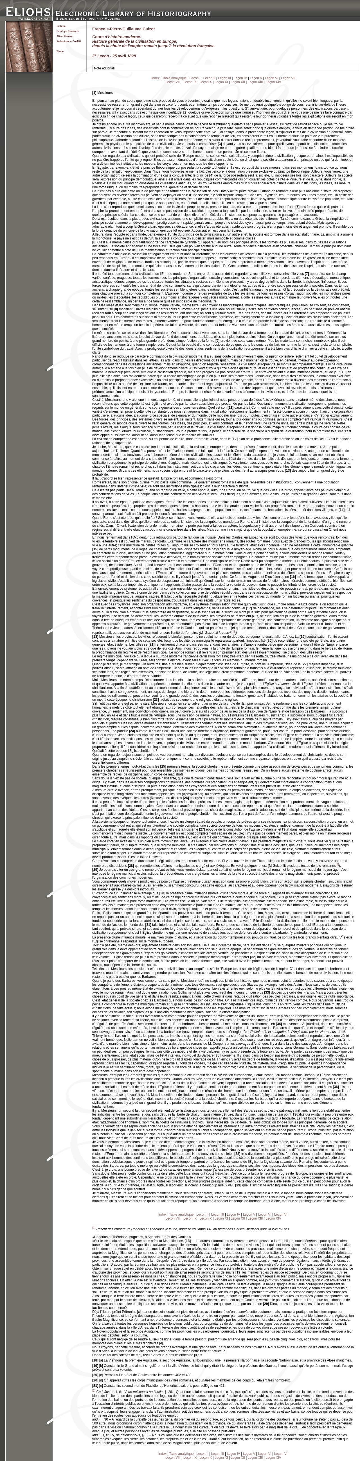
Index (155, 78)
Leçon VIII (173, 82)
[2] (337, 864)
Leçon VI (271, 78)
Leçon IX (190, 82)
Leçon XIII (255, 82)
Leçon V (256, 78)
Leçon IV (240, 78)
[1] (233, 631)
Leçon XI (221, 82)
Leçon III (224, 78)
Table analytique (174, 78)
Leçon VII (288, 78)
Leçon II (209, 78)
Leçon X (205, 82)
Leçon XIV (273, 82)
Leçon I (195, 78)
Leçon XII (238, 82)
